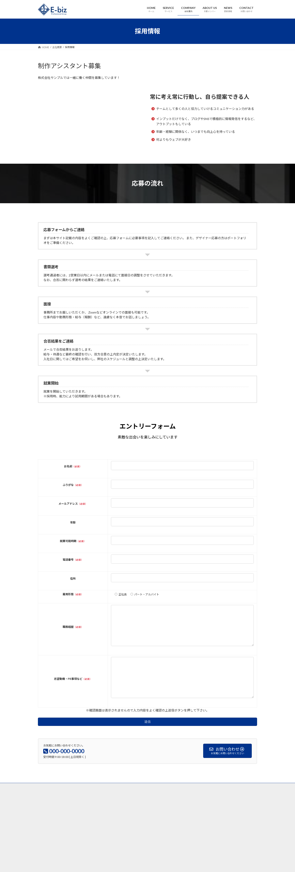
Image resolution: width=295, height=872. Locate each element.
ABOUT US (98, 802)
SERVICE (61, 802)
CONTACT (132, 802)
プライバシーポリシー (157, 802)
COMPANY (79, 802)
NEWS (115, 802)
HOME (45, 802)
